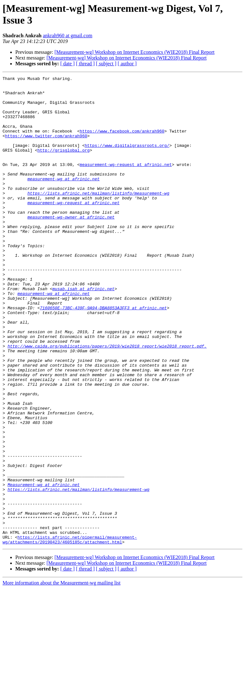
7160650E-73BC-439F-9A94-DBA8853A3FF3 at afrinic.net (103, 354)
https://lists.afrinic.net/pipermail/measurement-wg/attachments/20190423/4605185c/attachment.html (70, 632)
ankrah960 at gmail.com (67, 35)
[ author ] (127, 63)
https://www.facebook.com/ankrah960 (122, 142)
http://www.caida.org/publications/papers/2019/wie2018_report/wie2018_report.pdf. (107, 400)
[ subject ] (106, 63)
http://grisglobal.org (63, 165)
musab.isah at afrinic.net (83, 331)
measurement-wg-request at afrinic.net (126, 182)
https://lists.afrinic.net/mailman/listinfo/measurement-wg (98, 217)
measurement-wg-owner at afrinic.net (71, 245)
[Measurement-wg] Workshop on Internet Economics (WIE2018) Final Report (135, 52)
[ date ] (67, 63)
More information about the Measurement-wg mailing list (62, 676)
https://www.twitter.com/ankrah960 (46, 148)
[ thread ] (85, 63)
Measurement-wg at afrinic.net (44, 567)
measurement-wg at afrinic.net (63, 200)
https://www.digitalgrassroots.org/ (127, 159)
